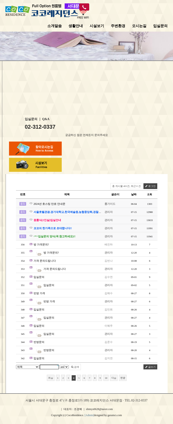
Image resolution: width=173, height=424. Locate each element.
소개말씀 (54, 26)
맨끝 (122, 378)
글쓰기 (150, 367)
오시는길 (139, 26)
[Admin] (89, 415)
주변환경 (118, 26)
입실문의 (160, 26)
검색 (75, 367)
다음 (113, 378)
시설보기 (97, 26)
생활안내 (75, 26)
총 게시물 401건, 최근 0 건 (126, 186)
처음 (50, 378)
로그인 (150, 186)
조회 (149, 194)
